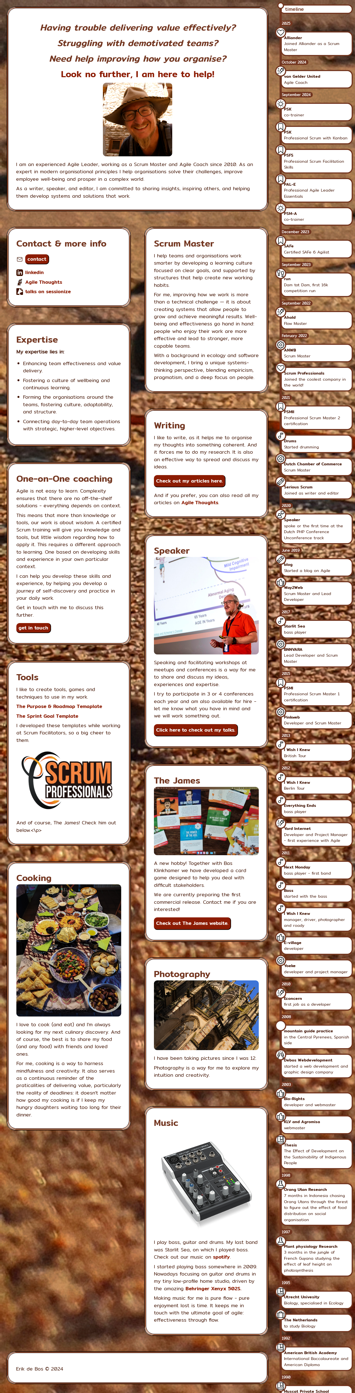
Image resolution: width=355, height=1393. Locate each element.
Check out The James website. (192, 923)
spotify (221, 1257)
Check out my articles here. (189, 481)
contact (36, 259)
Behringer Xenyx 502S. (213, 1288)
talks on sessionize (48, 291)
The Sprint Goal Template (47, 716)
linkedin (34, 272)
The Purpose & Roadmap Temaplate (59, 706)
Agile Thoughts (43, 282)
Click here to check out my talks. (195, 730)
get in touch (33, 627)
